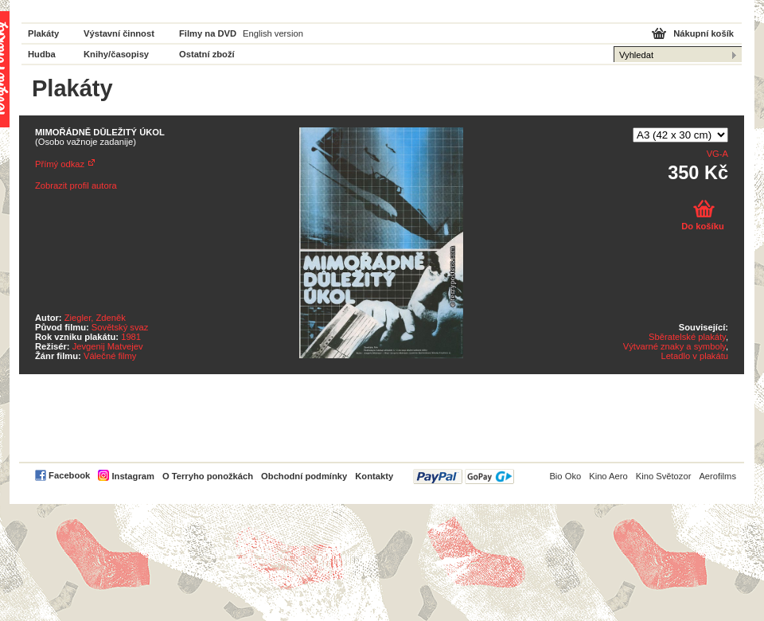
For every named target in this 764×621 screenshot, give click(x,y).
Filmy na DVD (207, 33)
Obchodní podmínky (304, 476)
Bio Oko (565, 476)
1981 (131, 337)
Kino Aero (608, 476)
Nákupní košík (703, 33)
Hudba (42, 54)
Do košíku (702, 226)
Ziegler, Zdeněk (95, 317)
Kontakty (374, 476)
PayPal (463, 476)
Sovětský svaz (120, 327)
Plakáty (43, 33)
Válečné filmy (110, 356)
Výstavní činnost (119, 33)
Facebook (69, 475)
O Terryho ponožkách (207, 476)
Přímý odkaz (59, 164)
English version (273, 33)
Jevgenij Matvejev (107, 346)
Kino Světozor (664, 476)
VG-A (717, 153)
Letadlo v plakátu (694, 356)
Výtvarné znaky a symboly (674, 346)
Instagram (132, 476)
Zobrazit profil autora (76, 185)
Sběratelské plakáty (687, 337)
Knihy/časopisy (116, 54)
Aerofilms (717, 476)
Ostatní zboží (207, 54)
